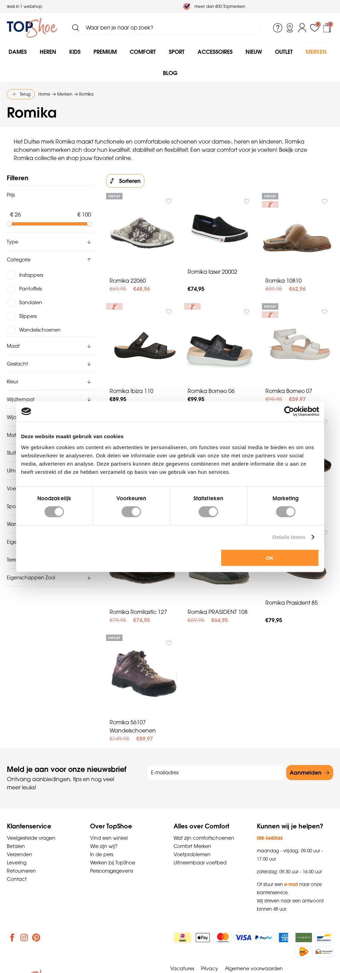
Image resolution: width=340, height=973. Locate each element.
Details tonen (289, 537)
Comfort (143, 51)
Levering (16, 863)
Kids (74, 51)
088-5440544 (269, 838)
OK (270, 558)
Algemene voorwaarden (254, 968)
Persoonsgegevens (111, 871)
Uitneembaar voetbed (200, 863)
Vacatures (182, 968)
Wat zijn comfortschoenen (204, 838)
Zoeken (76, 28)
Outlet (284, 51)
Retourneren (21, 871)
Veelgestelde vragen (31, 838)
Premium (105, 51)
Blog (170, 73)
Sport (177, 51)
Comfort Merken (192, 846)
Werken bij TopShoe (112, 863)
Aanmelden (306, 772)
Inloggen (302, 28)
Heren (48, 51)
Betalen (16, 846)
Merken (316, 51)
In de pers (101, 854)
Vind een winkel (109, 838)
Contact (17, 879)
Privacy (209, 968)
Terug (25, 94)
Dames (18, 51)
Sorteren (130, 180)
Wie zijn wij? (103, 846)
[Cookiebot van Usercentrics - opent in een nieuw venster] (289, 411)
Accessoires (215, 51)
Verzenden (19, 854)
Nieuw (253, 51)
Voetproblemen (192, 854)
